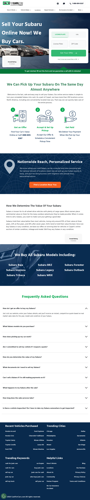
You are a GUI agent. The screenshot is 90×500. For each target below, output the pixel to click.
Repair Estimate (49, 10)
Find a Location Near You (45, 184)
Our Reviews (80, 468)
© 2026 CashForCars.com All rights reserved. (22, 496)
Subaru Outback (74, 270)
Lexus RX (40, 445)
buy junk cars (39, 468)
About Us (50, 472)
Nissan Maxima (38, 449)
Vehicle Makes (26, 10)
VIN (77, 34)
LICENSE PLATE (60, 34)
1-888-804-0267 (77, 3)
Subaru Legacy (45, 270)
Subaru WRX (45, 275)
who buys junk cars (37, 477)
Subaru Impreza (15, 270)
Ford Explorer (39, 431)
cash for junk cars (11, 463)
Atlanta (82, 440)
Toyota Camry (10, 440)
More (80, 10)
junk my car (9, 477)
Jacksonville (81, 449)
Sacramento (81, 436)
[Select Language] (58, 3)
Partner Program (52, 481)
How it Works (12, 10)
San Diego (81, 445)
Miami (49, 445)
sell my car (9, 472)
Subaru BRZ (45, 265)
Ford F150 (8, 449)
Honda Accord (10, 431)
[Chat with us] (64, 3)
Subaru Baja (16, 265)
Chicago (49, 431)
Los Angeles (51, 449)
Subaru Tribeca (16, 275)
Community (51, 477)
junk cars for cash (37, 472)
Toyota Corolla (10, 445)
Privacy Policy (80, 472)
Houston (50, 440)
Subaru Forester (74, 265)
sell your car (39, 481)
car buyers (40, 463)
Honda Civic (9, 436)
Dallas (83, 431)
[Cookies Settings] (4, 496)
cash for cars (9, 468)
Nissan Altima (39, 440)
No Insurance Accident (66, 10)
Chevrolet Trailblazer (36, 436)
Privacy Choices (79, 477)
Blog (83, 463)
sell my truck (9, 481)
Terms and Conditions (77, 481)
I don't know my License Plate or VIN (69, 59)
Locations (38, 10)
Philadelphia (51, 436)
